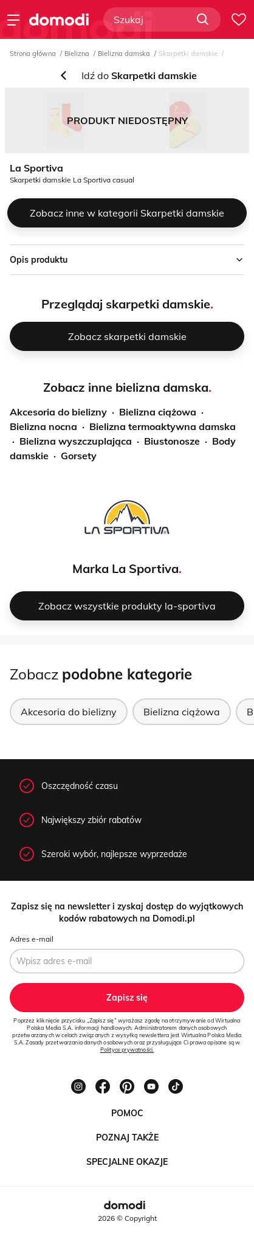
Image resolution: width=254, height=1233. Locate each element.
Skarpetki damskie (188, 53)
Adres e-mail (31, 938)
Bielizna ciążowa (157, 412)
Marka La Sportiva (125, 568)
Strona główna (33, 53)
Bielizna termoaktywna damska (162, 426)
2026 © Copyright (127, 1218)
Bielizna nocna (43, 426)
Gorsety (79, 456)
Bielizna (76, 53)
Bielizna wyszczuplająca (75, 441)
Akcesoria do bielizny (58, 412)
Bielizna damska (124, 53)
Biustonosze (172, 441)
